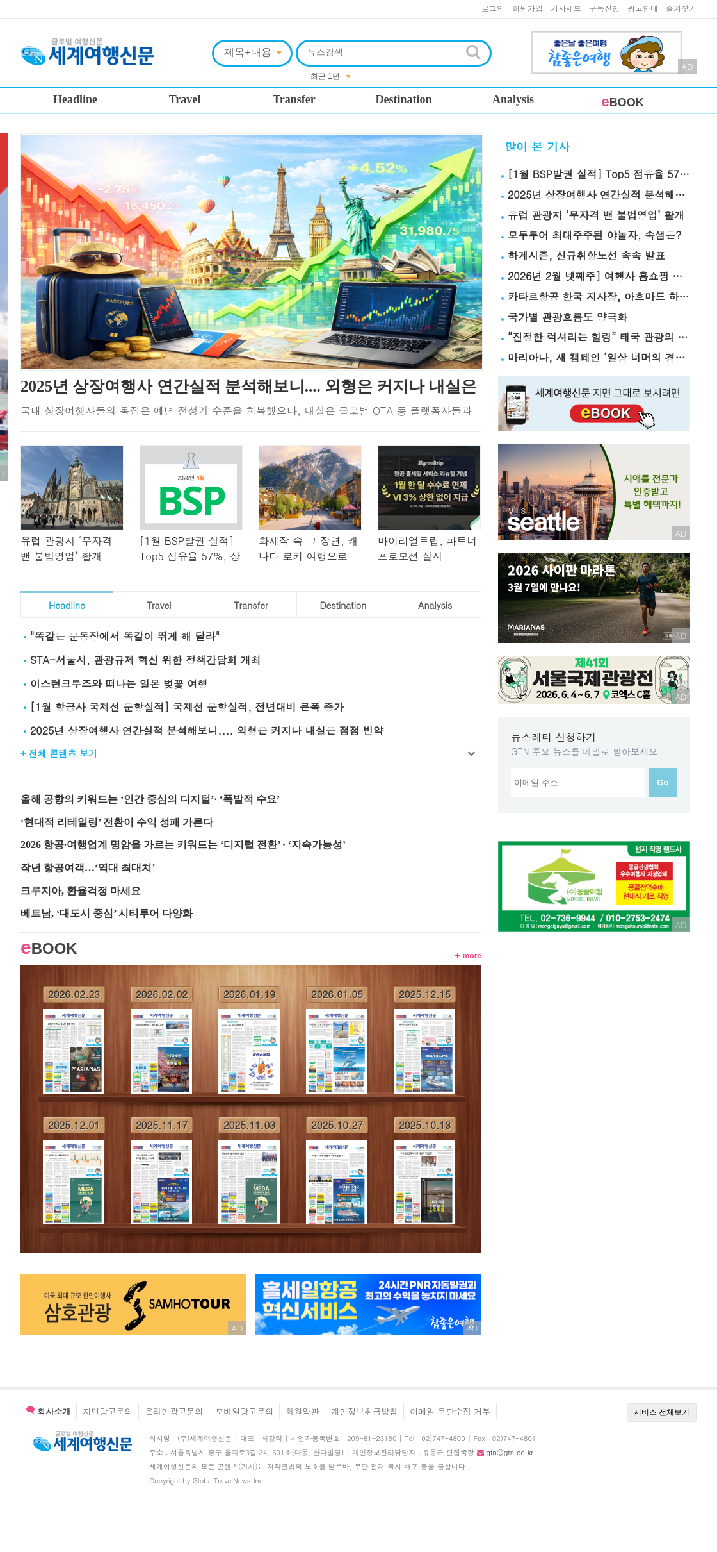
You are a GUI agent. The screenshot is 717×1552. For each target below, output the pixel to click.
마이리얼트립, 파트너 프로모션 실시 (427, 548)
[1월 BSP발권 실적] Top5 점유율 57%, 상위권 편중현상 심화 (190, 556)
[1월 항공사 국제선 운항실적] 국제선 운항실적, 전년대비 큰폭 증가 (187, 706)
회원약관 (302, 1411)
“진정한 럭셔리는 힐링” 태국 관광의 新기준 (608, 337)
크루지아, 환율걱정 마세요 (80, 890)
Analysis (513, 99)
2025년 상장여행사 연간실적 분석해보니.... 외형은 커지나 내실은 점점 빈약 (206, 730)
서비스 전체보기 (661, 1412)
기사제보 (566, 8)
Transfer (294, 99)
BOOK (622, 102)
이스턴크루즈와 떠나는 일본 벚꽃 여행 (118, 683)
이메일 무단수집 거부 (450, 1411)
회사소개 (48, 1411)
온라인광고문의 (174, 1411)
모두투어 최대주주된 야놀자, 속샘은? (594, 235)
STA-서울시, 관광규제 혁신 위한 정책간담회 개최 (145, 660)
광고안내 (642, 8)
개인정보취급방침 (364, 1411)
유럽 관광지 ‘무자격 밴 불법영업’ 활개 (66, 548)
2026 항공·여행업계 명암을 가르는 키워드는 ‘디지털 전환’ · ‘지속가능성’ (183, 844)
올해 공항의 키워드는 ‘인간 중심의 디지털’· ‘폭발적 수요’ (150, 799)
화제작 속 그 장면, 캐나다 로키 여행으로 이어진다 (308, 556)
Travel (185, 99)
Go (663, 782)
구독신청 (604, 8)
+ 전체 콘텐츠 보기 (58, 753)
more (468, 955)
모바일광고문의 (244, 1411)
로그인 (492, 8)
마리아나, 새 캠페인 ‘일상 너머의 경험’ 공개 (610, 357)
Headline (75, 99)
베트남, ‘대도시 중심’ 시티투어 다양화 (106, 913)
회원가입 (527, 8)
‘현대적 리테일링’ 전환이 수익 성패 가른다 (116, 822)
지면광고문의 (108, 1411)
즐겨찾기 (681, 8)
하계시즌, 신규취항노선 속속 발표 (586, 255)
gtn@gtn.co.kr (509, 1452)
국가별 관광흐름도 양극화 (567, 317)
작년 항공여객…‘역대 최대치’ (88, 867)
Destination (403, 99)
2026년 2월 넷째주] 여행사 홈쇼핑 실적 (600, 276)
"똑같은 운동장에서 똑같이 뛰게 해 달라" (125, 636)
